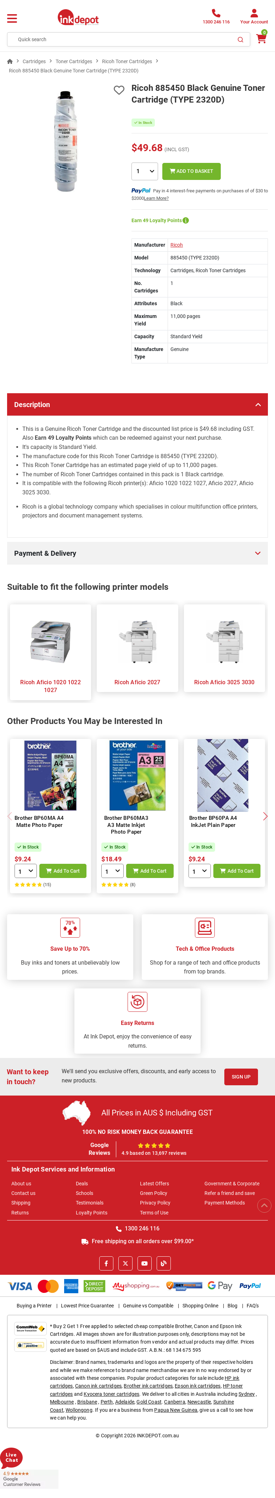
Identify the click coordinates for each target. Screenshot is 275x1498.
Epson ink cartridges (197, 1386)
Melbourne (62, 1402)
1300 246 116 (137, 1228)
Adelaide (124, 1402)
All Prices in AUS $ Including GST (157, 1112)
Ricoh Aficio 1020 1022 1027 (50, 686)
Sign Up (241, 1077)
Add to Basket (191, 171)
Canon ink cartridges (98, 1386)
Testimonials (89, 1203)
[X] (125, 1263)
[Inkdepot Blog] (163, 1263)
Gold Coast (149, 1402)
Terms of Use (154, 1213)
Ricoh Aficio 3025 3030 (224, 682)
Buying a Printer (34, 1305)
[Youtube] (144, 1263)
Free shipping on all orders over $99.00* (138, 1241)
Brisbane (87, 1402)
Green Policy (153, 1193)
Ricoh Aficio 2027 (137, 682)
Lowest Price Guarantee (87, 1305)
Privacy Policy (155, 1203)
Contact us (23, 1193)
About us (21, 1183)
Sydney (246, 1394)
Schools (84, 1193)
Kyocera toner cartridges (111, 1394)
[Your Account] (254, 18)
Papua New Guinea (175, 1410)
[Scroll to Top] (264, 1205)
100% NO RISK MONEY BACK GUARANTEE (137, 1132)
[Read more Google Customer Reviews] (29, 1478)
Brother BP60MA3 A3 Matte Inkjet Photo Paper (126, 825)
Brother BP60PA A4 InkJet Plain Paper (213, 821)
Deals (82, 1183)
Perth (107, 1402)
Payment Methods (224, 1203)
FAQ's (253, 1305)
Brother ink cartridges (148, 1386)
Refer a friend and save (229, 1193)
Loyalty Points (91, 1213)
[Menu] (12, 18)
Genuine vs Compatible (148, 1305)
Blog (232, 1305)
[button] (265, 816)
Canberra (174, 1402)
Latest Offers (154, 1183)
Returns (20, 1213)
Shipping (20, 1203)
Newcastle (199, 1402)
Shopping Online (200, 1305)
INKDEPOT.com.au (158, 1435)
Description (32, 404)
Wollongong (79, 1410)
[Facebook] (106, 1263)
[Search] (240, 39)
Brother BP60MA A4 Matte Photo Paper (39, 821)
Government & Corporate (231, 1183)
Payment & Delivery (45, 553)
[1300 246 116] (216, 18)
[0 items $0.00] (261, 39)
